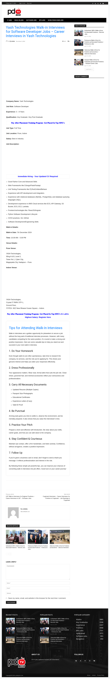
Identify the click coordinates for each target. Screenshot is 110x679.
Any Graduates (9, 543)
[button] (102, 20)
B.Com (51, 543)
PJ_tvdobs (12, 41)
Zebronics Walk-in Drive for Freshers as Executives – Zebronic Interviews (92, 51)
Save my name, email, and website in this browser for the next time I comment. (37, 598)
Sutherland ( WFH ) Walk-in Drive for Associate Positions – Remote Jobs (94, 32)
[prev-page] (7, 554)
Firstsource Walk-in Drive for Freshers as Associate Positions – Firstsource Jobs (38, 547)
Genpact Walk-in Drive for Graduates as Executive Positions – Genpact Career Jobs (94, 61)
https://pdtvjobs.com (25, 511)
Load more (89, 69)
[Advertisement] (38, 59)
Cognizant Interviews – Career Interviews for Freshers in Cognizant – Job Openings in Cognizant (56, 498)
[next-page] (10, 554)
